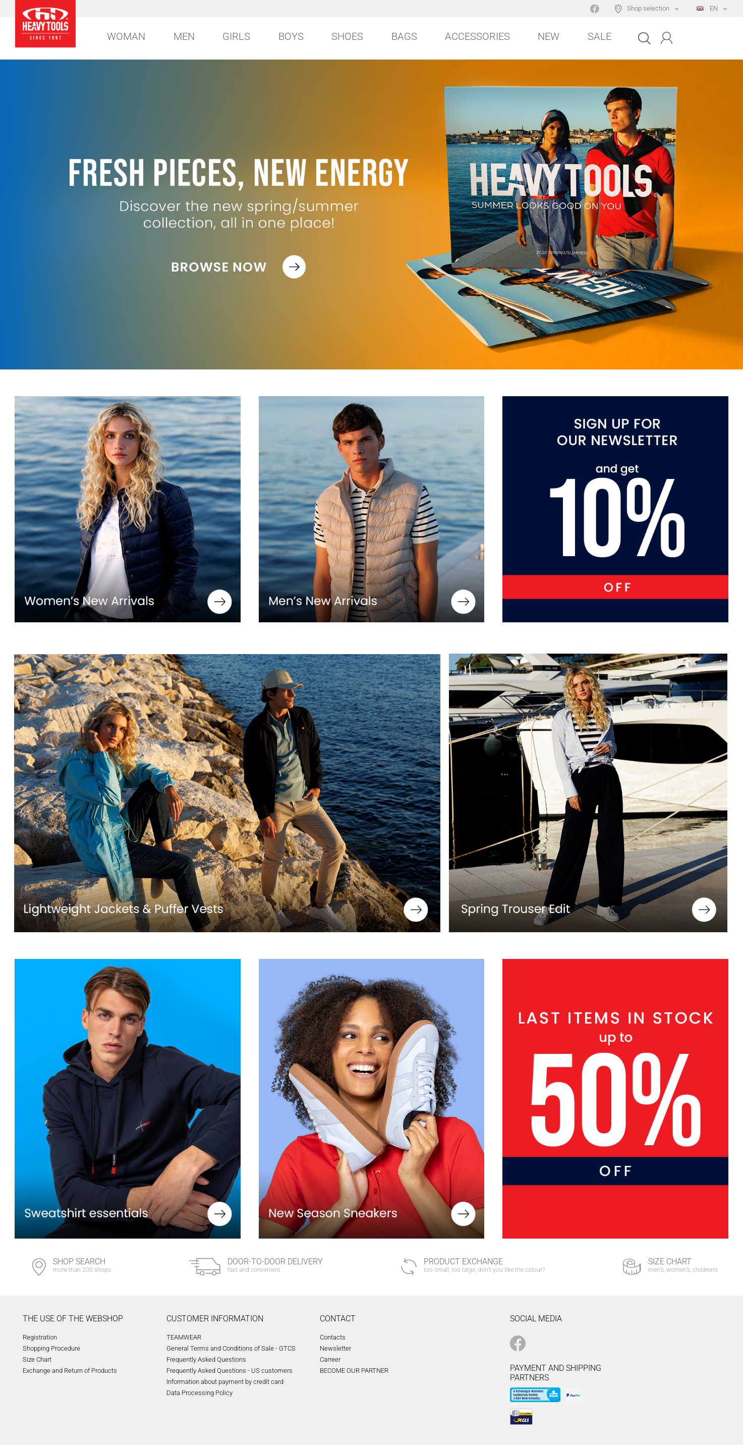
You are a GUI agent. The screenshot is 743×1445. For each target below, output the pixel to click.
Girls (236, 36)
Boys (291, 36)
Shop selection (648, 8)
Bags (404, 36)
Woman (126, 36)
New (548, 36)
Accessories (477, 36)
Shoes (347, 36)
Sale (599, 36)
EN (707, 8)
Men (184, 36)
